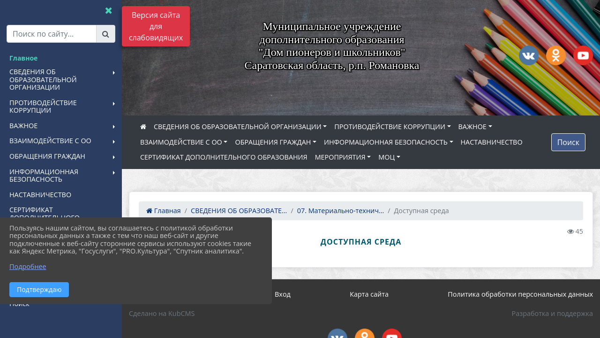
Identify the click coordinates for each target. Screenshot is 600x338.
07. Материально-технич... (340, 210)
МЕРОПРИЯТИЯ (340, 157)
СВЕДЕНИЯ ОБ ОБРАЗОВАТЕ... (239, 210)
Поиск (568, 142)
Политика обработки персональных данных (520, 294)
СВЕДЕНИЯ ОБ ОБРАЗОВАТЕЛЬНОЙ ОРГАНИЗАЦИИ (238, 126)
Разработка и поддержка (552, 313)
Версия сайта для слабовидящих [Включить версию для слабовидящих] (156, 26)
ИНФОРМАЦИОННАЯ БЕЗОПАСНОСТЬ (386, 142)
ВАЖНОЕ (472, 126)
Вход (283, 294)
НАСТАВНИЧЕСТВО (492, 142)
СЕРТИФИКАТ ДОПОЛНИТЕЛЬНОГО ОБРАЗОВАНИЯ (224, 157)
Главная (163, 210)
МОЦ (386, 157)
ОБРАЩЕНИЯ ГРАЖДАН (273, 142)
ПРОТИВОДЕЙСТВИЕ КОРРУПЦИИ (389, 126)
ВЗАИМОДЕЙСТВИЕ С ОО (181, 142)
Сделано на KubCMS (162, 313)
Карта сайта (369, 294)
